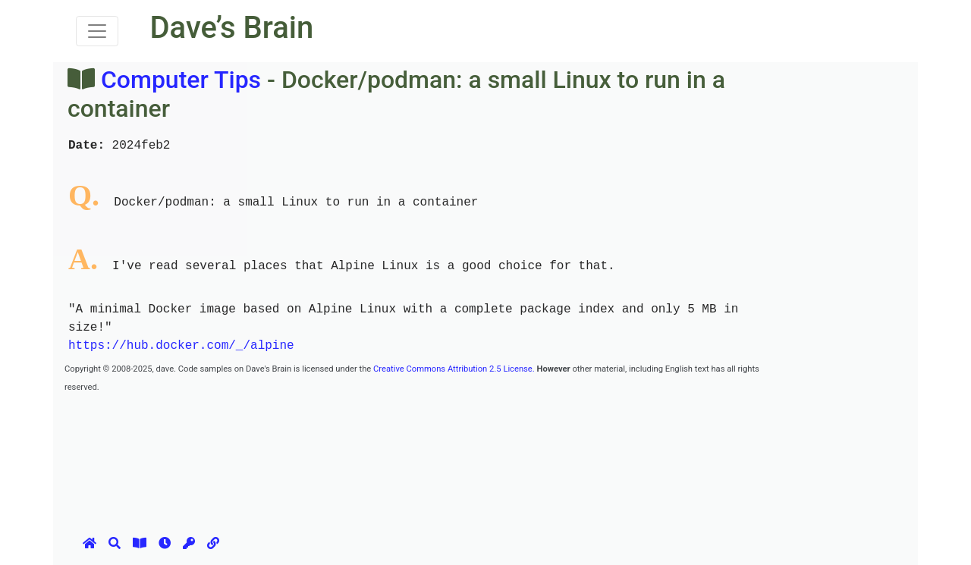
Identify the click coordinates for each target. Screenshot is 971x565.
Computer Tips (181, 79)
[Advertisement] (340, 429)
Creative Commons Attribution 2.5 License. (454, 369)
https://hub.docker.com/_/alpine (181, 346)
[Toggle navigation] (97, 31)
